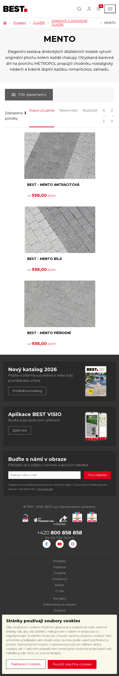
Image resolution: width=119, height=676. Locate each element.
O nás (60, 591)
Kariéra (59, 585)
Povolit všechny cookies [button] (72, 664)
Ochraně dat (45, 489)
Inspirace (59, 567)
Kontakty (59, 598)
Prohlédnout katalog (27, 391)
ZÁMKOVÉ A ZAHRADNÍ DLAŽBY (69, 23)
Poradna (60, 573)
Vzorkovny (59, 579)
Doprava (60, 610)
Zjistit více (19, 430)
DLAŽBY (39, 23)
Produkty (19, 23)
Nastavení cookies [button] (26, 664)
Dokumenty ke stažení (59, 604)
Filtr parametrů (28, 94)
